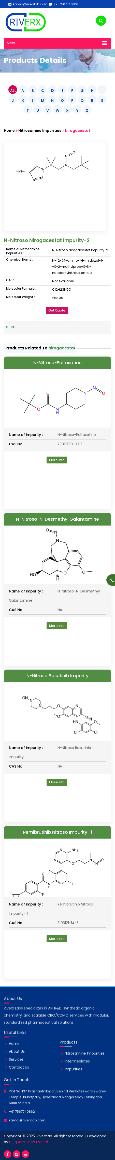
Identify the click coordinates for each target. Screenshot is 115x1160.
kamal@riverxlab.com (27, 4)
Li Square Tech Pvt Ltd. (29, 1141)
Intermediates (77, 1068)
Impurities (73, 1076)
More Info (57, 460)
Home (9, 130)
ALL (13, 90)
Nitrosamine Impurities (39, 130)
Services (16, 1066)
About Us (17, 1058)
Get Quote (56, 310)
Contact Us (19, 1074)
